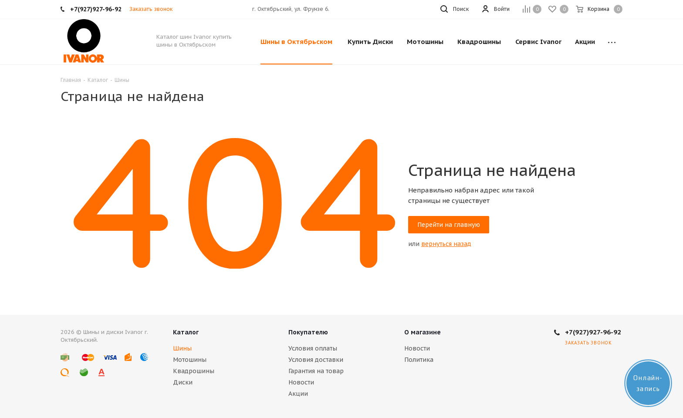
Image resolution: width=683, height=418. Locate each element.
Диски (183, 382)
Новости (301, 382)
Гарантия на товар (316, 371)
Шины (182, 348)
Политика (418, 360)
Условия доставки (315, 360)
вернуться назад (446, 244)
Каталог (186, 332)
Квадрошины (193, 371)
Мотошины (189, 360)
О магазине (422, 332)
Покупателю (308, 332)
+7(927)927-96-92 (593, 332)
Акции (298, 394)
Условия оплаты (312, 348)
